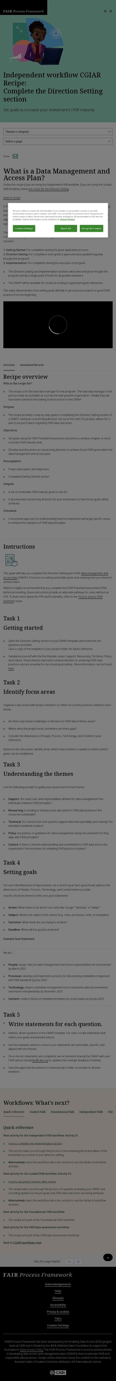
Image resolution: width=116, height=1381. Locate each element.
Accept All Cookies (91, 228)
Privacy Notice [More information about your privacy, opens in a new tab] (67, 219)
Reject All (66, 228)
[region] (58, 220)
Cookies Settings (24, 228)
